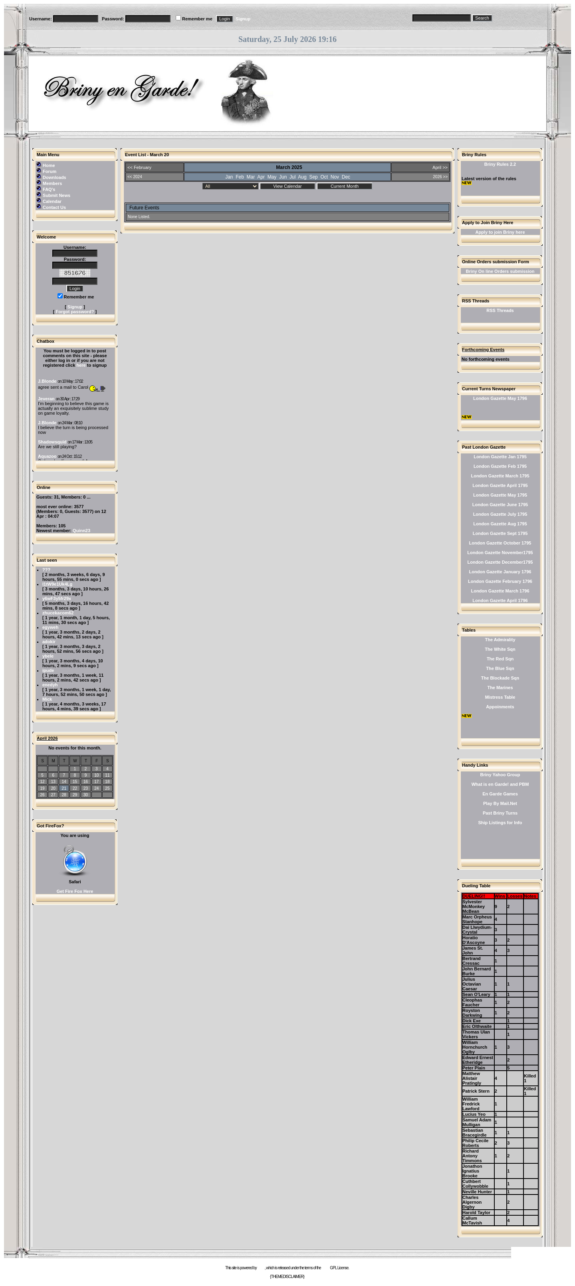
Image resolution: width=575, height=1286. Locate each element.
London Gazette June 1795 (500, 504)
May (272, 177)
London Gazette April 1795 (499, 485)
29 (75, 795)
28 (64, 795)
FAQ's (49, 189)
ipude (48, 670)
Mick (47, 699)
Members (52, 183)
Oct (324, 177)
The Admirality (500, 639)
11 (107, 775)
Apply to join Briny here (500, 232)
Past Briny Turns (500, 813)
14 (64, 781)
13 (53, 781)
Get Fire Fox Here (75, 891)
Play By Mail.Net (500, 803)
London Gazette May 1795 (500, 495)
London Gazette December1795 (500, 562)
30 (85, 795)
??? (46, 569)
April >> (440, 167)
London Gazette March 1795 (500, 475)
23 (85, 788)
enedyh (50, 684)
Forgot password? (75, 311)
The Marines (500, 687)
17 (96, 781)
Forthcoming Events (483, 349)
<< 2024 (134, 177)
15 (75, 781)
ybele (48, 656)
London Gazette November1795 (500, 552)
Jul (292, 177)
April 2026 (47, 738)
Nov (335, 177)
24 (96, 788)
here (80, 365)
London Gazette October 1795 (500, 543)
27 (53, 795)
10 (96, 775)
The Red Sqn (500, 658)
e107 (260, 1268)
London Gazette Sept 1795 (500, 533)
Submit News (56, 195)
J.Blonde (47, 381)
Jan (229, 177)
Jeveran (46, 398)
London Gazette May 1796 (500, 398)
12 (42, 781)
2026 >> (440, 177)
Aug (302, 177)
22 (75, 788)
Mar (251, 177)
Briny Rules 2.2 (500, 164)
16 (85, 781)
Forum (49, 171)
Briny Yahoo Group (500, 774)
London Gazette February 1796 (500, 581)
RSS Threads (500, 310)
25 (107, 788)
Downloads (54, 177)
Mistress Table (500, 697)
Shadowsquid (52, 441)
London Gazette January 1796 (500, 571)
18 (107, 781)
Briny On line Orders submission (500, 271)
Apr (261, 177)
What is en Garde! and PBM (500, 784)
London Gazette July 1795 (500, 514)
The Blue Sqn (500, 668)
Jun (283, 177)
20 (53, 788)
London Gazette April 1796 (499, 600)
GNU (325, 1268)
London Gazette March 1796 (500, 590)
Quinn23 (81, 530)
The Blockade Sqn (500, 678)
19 (42, 788)
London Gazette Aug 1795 (500, 523)
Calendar (52, 201)
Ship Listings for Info (500, 822)
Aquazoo (47, 456)
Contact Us (54, 207)
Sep (313, 177)
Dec (346, 177)
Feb (240, 177)
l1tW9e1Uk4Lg (57, 584)
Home (49, 165)
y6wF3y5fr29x (56, 598)
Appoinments (500, 706)
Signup (243, 18)
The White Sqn (500, 649)
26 (42, 795)
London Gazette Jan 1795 (500, 456)
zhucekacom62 (57, 612)
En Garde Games (500, 793)
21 (63, 788)
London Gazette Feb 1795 (500, 466)
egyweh (50, 627)
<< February (139, 167)
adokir (49, 641)
